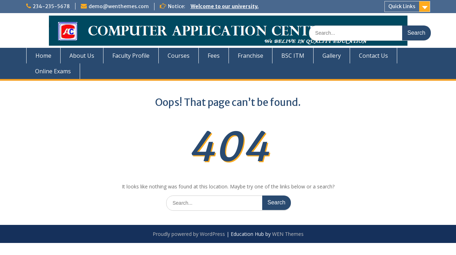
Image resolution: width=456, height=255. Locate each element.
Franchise (250, 56)
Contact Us (373, 56)
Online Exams (53, 71)
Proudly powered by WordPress (189, 234)
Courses (179, 56)
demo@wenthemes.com (119, 6)
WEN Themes (288, 234)
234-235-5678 (51, 6)
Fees (214, 56)
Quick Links (401, 6)
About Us (81, 56)
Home (43, 56)
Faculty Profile (131, 56)
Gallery (331, 56)
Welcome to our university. (225, 6)
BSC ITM (292, 56)
